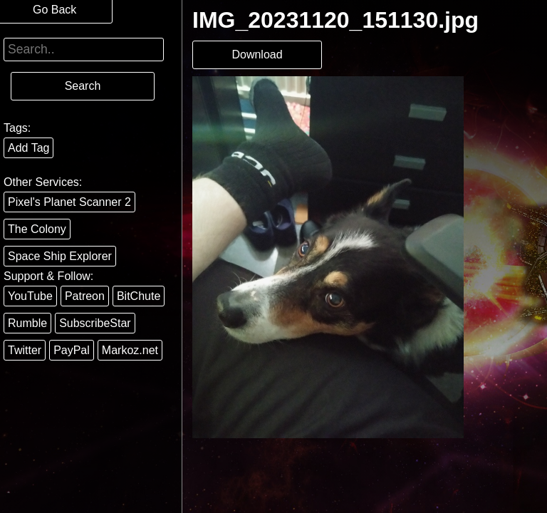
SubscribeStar (95, 323)
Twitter (24, 350)
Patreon (85, 296)
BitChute (138, 296)
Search (83, 86)
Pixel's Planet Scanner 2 (69, 202)
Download (256, 54)
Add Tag (28, 148)
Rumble (27, 323)
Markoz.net (130, 350)
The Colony (37, 229)
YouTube (30, 296)
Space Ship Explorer (60, 256)
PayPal (71, 350)
